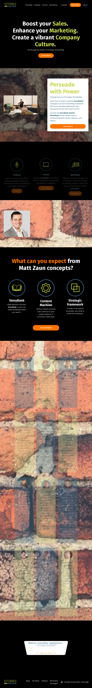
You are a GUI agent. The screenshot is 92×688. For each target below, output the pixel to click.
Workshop (53, 5)
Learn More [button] (46, 55)
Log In (85, 5)
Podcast (37, 5)
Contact (64, 5)
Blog (28, 681)
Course (45, 5)
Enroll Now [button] (75, 5)
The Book (28, 5)
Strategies (54, 683)
